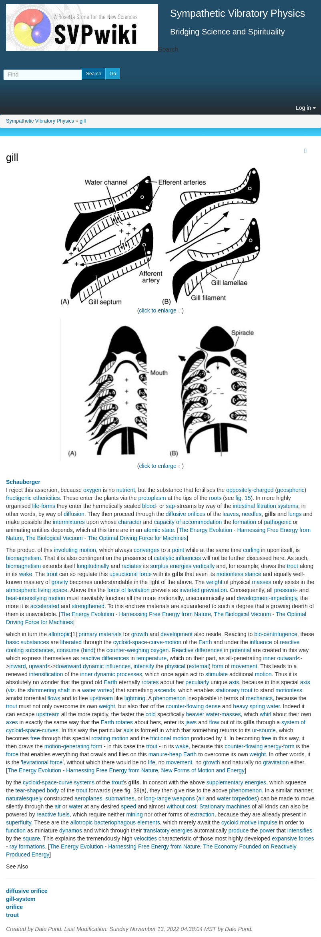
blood (149, 506)
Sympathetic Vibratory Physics (40, 121)
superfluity (18, 822)
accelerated (44, 606)
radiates (132, 566)
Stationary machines (224, 806)
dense (213, 706)
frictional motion (169, 738)
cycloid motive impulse (249, 822)
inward (17, 666)
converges (147, 550)
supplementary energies (236, 782)
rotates (150, 682)
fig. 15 (243, 498)
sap (170, 506)
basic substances (27, 642)
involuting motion (75, 550)
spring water (265, 706)
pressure (285, 590)
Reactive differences (197, 650)
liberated (71, 642)
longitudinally (93, 566)
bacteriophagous (115, 822)
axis (234, 682)
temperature (151, 658)
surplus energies (170, 566)
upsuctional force (130, 574)
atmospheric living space (36, 590)
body (53, 790)
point (178, 550)
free (35, 738)
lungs (294, 514)
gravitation (276, 762)
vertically (204, 566)
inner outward (280, 658)
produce (239, 830)
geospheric (291, 490)
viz (11, 690)
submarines (119, 798)
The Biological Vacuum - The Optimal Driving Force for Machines (106, 538)
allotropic (59, 634)
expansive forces (293, 838)
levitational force (42, 762)
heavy (240, 706)
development (176, 634)
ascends (164, 690)
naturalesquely (24, 798)
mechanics (259, 698)
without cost (182, 806)
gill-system (20, 899)
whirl (265, 714)
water (224, 798)
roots (215, 498)
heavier (195, 714)
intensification (46, 674)
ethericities (46, 498)
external (199, 666)
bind (88, 650)
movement (244, 666)
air (201, 798)
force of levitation (128, 590)
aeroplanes (88, 798)
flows (53, 698)
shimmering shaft (48, 690)
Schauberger (23, 482)
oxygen (92, 490)
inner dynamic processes (111, 674)
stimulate (216, 674)
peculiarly (197, 682)
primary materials (99, 634)
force (12, 754)
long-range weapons (169, 798)
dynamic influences (106, 666)
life (151, 762)
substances (39, 650)
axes (12, 722)
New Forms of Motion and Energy (203, 770)
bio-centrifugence (275, 634)
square (31, 838)
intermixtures (69, 522)
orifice (14, 907)
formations (32, 846)
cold (150, 714)
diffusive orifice (26, 891)
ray (13, 846)
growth (139, 634)
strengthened (88, 606)
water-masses (223, 714)
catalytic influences (177, 558)
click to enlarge (158, 310)
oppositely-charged (249, 490)
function (16, 830)
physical (175, 666)
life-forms (43, 506)
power (267, 830)
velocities (145, 838)
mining (134, 814)
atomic (152, 530)
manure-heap (165, 754)
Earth (205, 642)
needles (251, 514)
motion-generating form (73, 746)
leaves (231, 514)
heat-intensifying (26, 598)
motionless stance (239, 574)
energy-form (279, 746)
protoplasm (152, 498)
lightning (134, 698)
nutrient (125, 490)
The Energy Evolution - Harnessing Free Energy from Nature (135, 614)
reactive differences (104, 658)
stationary (227, 690)
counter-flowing (185, 706)
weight (214, 582)
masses (261, 582)
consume (68, 650)
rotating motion (109, 738)
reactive (289, 642)
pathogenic (277, 522)
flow (214, 722)
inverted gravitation (203, 590)
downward (68, 666)
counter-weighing (127, 650)
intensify (144, 666)
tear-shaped (30, 790)
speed (128, 806)
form (217, 666)
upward (38, 666)
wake (25, 574)
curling (251, 550)
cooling (15, 650)
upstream (101, 698)
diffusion (74, 514)
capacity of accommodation (188, 522)
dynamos (70, 830)
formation (244, 522)
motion (56, 598)
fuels (64, 814)
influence (261, 642)
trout (292, 566)
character (129, 522)
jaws (191, 722)
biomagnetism (23, 558)
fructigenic (19, 498)
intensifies (299, 830)
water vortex (97, 690)
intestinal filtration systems (265, 506)
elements (148, 822)
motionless (288, 690)
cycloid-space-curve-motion (147, 642)
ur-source (264, 730)
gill (83, 121)
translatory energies (168, 830)
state (168, 530)
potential (240, 650)
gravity (60, 582)
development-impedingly (267, 598)
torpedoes (244, 798)
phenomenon (169, 698)
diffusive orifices (185, 514)
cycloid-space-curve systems (58, 782)
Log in (306, 108)
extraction (202, 814)
